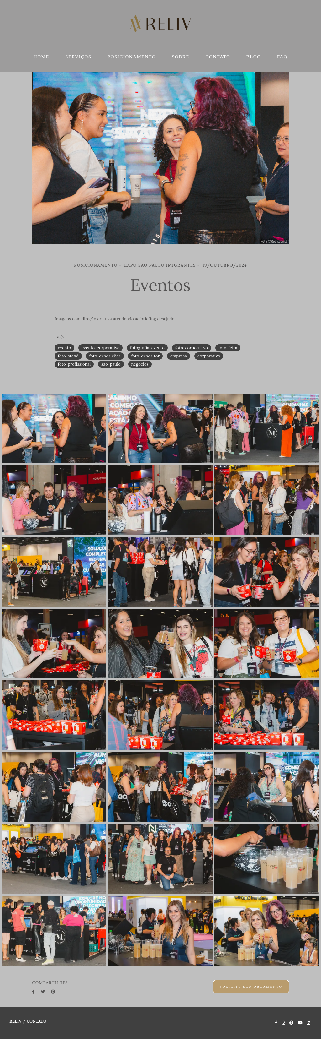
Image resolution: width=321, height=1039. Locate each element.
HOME (41, 56)
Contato (36, 1021)
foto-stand (68, 356)
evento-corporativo (100, 348)
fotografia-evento (147, 348)
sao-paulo (111, 364)
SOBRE (180, 56)
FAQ (282, 56)
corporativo (208, 356)
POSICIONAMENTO (132, 56)
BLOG (253, 56)
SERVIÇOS (78, 56)
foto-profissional (74, 364)
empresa (178, 356)
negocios (140, 364)
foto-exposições (104, 356)
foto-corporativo (191, 348)
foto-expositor (145, 356)
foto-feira (227, 348)
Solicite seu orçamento (251, 986)
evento (64, 348)
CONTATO (217, 56)
